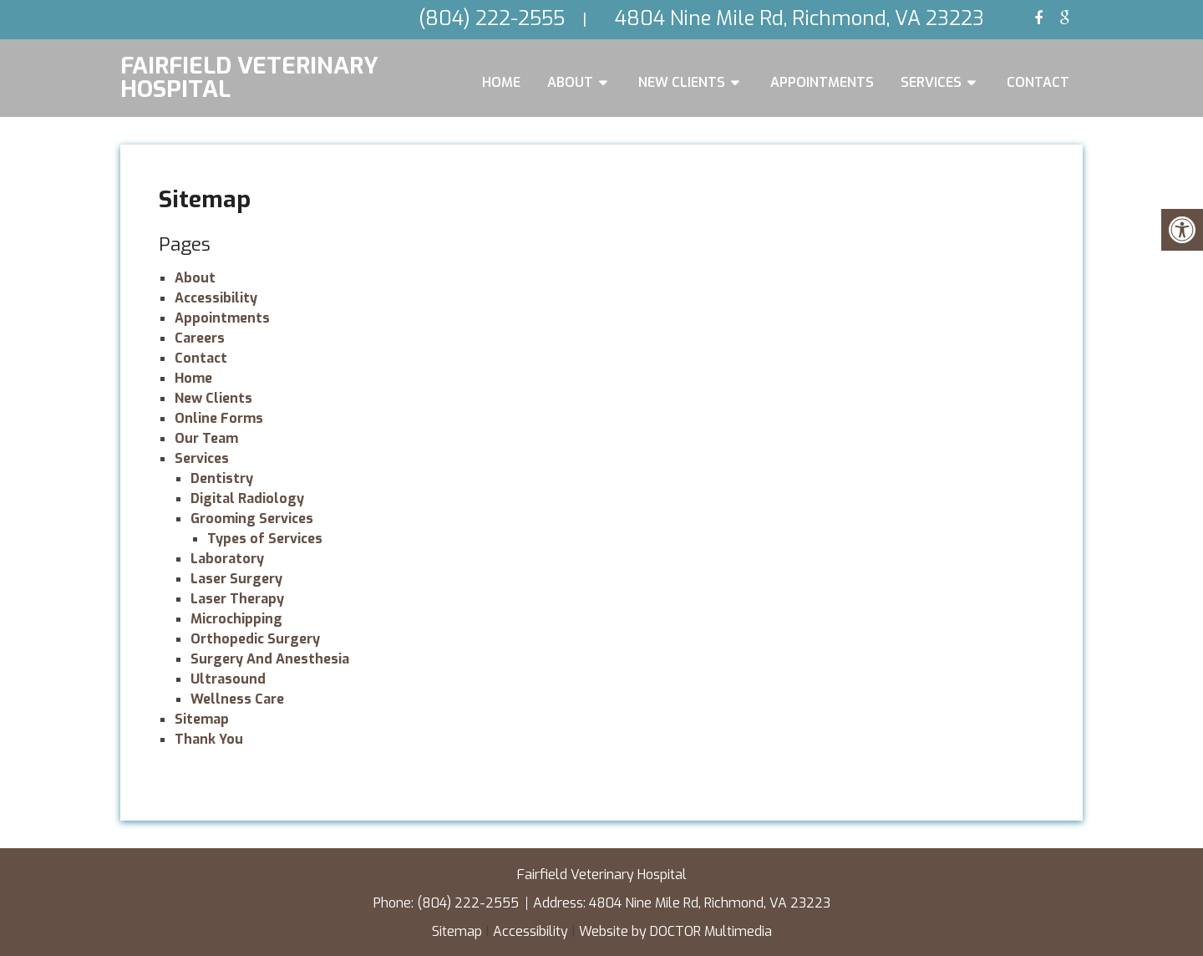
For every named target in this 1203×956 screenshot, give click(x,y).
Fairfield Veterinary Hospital (249, 75)
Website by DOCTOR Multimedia (675, 931)
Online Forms (219, 418)
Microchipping (236, 619)
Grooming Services (251, 518)
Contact (1038, 82)
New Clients (681, 82)
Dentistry (221, 478)
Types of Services (264, 538)
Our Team (206, 438)
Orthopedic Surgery (255, 639)
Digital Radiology (247, 498)
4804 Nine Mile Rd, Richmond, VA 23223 (709, 903)
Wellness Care (237, 699)
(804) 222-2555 (469, 903)
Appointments (822, 82)
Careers (200, 338)
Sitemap (202, 719)
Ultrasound (228, 679)
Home (501, 82)
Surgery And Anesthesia (269, 659)
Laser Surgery (236, 578)
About (570, 82)
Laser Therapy (237, 599)
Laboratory (227, 558)
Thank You (209, 739)
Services (931, 82)
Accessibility (216, 298)
